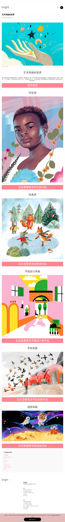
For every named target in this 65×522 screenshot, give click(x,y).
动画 (5, 468)
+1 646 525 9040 (27, 501)
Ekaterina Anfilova (6, 442)
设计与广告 (6, 464)
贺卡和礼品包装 (7, 466)
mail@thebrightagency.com (29, 484)
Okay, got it (32, 519)
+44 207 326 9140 (27, 489)
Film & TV (6, 461)
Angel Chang (5, 66)
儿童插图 (6, 455)
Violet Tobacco (5, 183)
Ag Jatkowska (5, 260)
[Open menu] (61, 7)
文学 (5, 459)
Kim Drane (4, 336)
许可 (5, 462)
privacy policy (55, 515)
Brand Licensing (7, 457)
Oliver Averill (5, 395)
